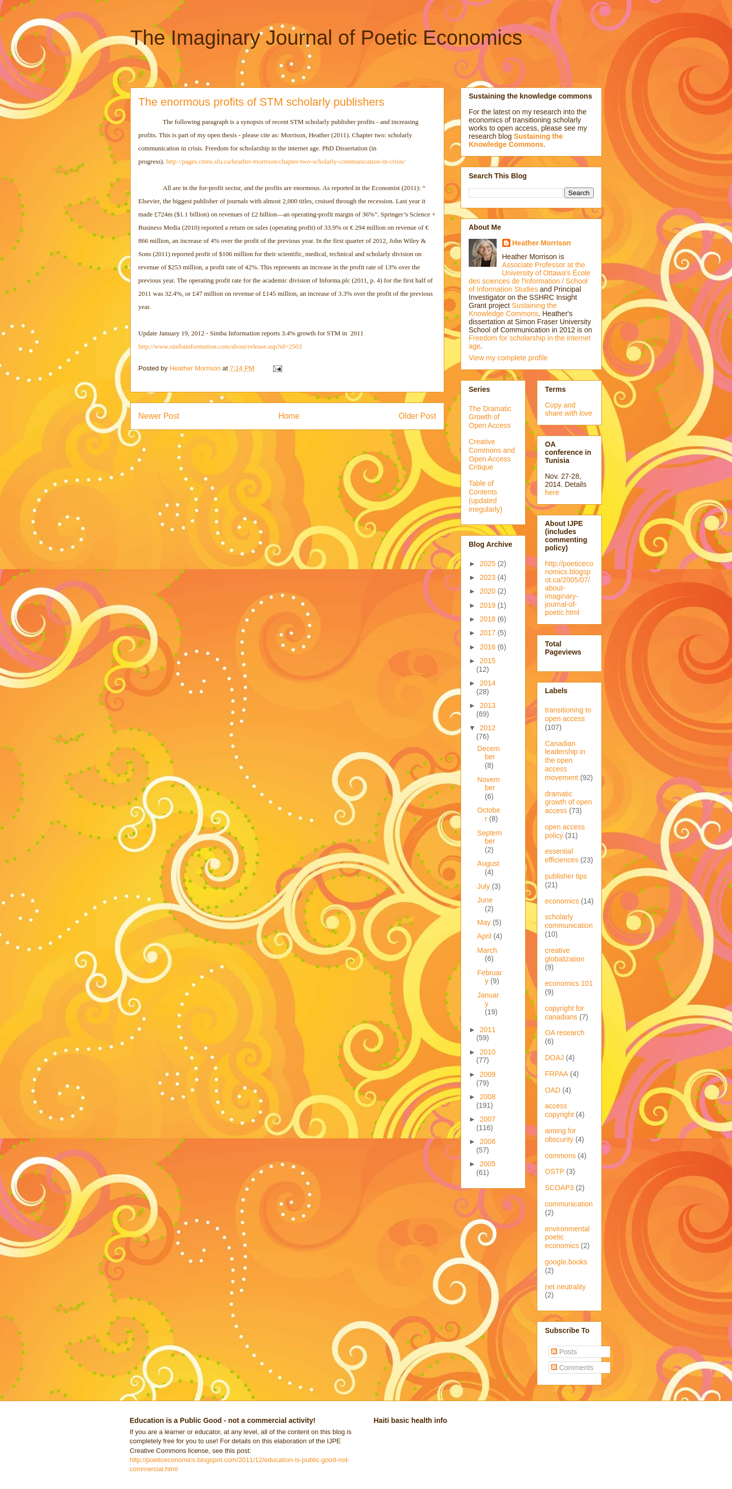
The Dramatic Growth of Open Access (490, 417)
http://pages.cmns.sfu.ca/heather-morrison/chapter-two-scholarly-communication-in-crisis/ (286, 161)
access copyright (559, 1110)
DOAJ (554, 1057)
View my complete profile (508, 358)
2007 (488, 1119)
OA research (565, 1033)
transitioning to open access (568, 714)
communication (569, 1204)
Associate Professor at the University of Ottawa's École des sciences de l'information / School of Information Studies (529, 277)
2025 (489, 564)
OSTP (554, 1171)
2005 (488, 1164)
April (485, 936)
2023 (489, 577)
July (484, 886)
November (488, 783)
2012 (488, 728)
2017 (489, 633)
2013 (488, 705)
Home (289, 416)
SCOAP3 (559, 1188)
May (485, 922)
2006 (488, 1141)
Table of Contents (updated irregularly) (485, 496)
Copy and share (568, 409)
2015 (488, 661)
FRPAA (556, 1074)
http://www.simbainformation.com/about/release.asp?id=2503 (220, 346)
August (488, 863)
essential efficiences (561, 855)
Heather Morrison (541, 243)
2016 (489, 647)
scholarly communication (569, 921)
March (487, 950)
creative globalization (565, 954)
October (488, 814)
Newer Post (158, 416)
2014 (488, 683)
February (489, 977)
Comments (572, 1367)
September (489, 837)
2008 (488, 1097)
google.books (566, 1262)
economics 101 (569, 983)
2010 (488, 1052)
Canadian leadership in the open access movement (565, 760)
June (485, 900)
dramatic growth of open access (568, 802)
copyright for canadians (564, 1012)
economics (562, 901)
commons (560, 1156)
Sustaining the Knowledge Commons (513, 309)
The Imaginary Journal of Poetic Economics (326, 37)
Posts (564, 1352)
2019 (489, 605)
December (488, 752)
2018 (489, 619)
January (488, 999)
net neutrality (565, 1287)
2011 (488, 1030)
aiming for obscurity (560, 1135)
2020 (489, 591)
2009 (488, 1074)
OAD (552, 1090)
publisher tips (566, 876)
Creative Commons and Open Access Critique (492, 454)
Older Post (417, 416)
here (552, 492)
